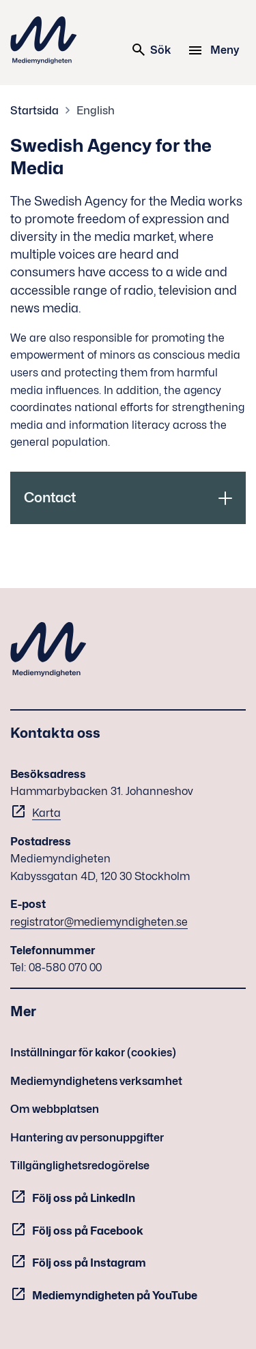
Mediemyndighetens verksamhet (96, 1081)
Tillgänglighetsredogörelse (80, 1165)
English (95, 110)
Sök (150, 50)
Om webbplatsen (54, 1109)
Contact (50, 497)
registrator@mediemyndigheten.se (99, 921)
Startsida (34, 110)
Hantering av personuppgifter (87, 1137)
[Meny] (215, 50)
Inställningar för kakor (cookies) (93, 1052)
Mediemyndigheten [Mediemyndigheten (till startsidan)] (43, 40)
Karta (46, 813)
